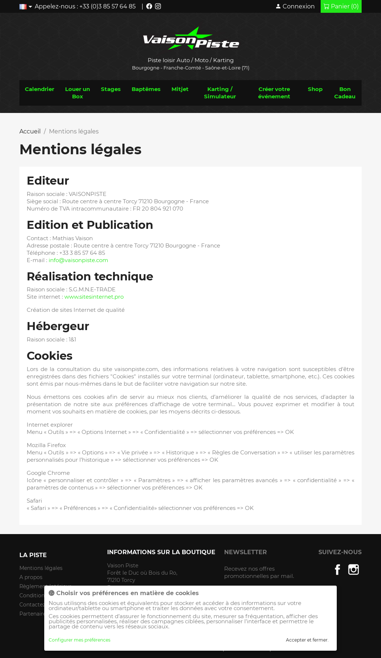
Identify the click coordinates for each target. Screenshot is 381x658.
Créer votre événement (274, 93)
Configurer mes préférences (79, 640)
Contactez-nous (39, 604)
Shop (315, 89)
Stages (111, 89)
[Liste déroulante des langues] (27, 6)
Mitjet (180, 89)
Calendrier (39, 89)
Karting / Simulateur (220, 93)
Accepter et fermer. (307, 640)
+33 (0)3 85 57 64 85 (107, 6)
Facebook (337, 569)
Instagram (353, 569)
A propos (30, 577)
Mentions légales (41, 568)
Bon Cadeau (344, 93)
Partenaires (34, 613)
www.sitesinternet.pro (94, 296)
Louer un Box (77, 93)
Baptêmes (146, 89)
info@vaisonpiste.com (78, 260)
